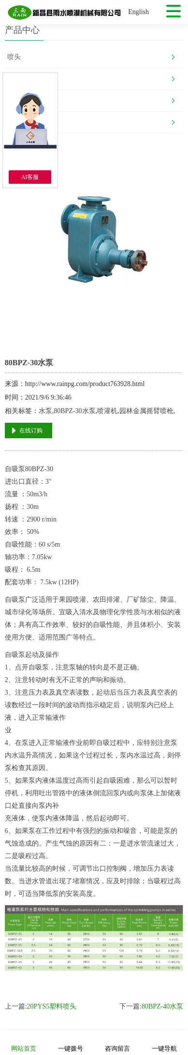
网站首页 (23, 1042)
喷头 (14, 56)
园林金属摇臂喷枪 (146, 411)
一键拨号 (70, 1042)
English (138, 11)
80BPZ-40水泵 (162, 1006)
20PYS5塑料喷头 (52, 1006)
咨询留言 (117, 1042)
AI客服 (30, 177)
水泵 (45, 411)
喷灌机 (107, 411)
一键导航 (164, 1042)
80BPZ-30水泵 (74, 411)
